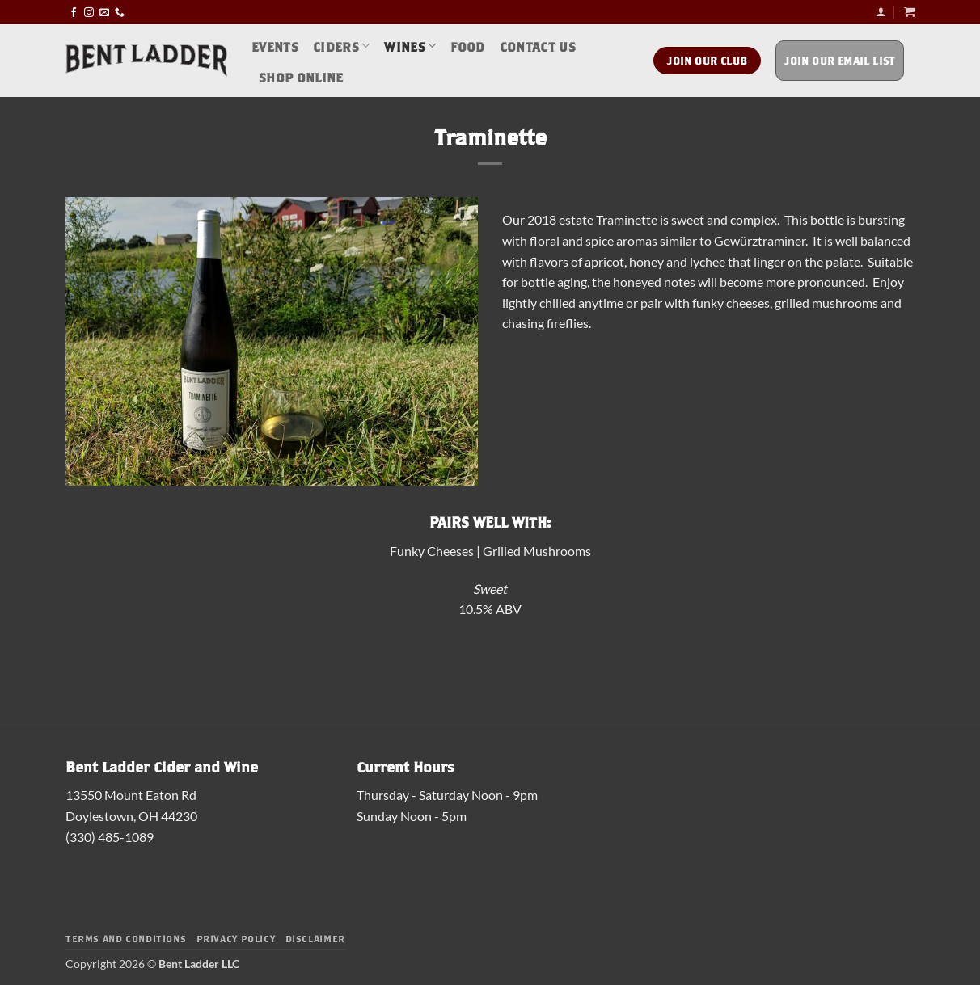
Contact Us (538, 45)
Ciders (341, 45)
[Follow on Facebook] (73, 12)
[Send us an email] (104, 12)
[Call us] (120, 12)
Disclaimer (315, 938)
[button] (881, 12)
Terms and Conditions (125, 938)
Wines (410, 45)
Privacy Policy (236, 938)
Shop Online (301, 76)
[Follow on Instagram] (89, 12)
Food (467, 45)
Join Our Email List (839, 60)
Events (274, 45)
